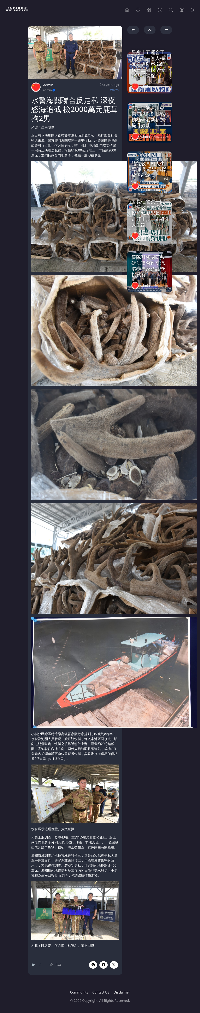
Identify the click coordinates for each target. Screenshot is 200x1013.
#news (114, 90)
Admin (48, 85)
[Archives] (160, 9)
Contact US (101, 992)
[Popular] (138, 9)
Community (79, 992)
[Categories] (149, 9)
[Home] (127, 9)
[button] (103, 965)
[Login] (182, 9)
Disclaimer (122, 992)
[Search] (171, 9)
